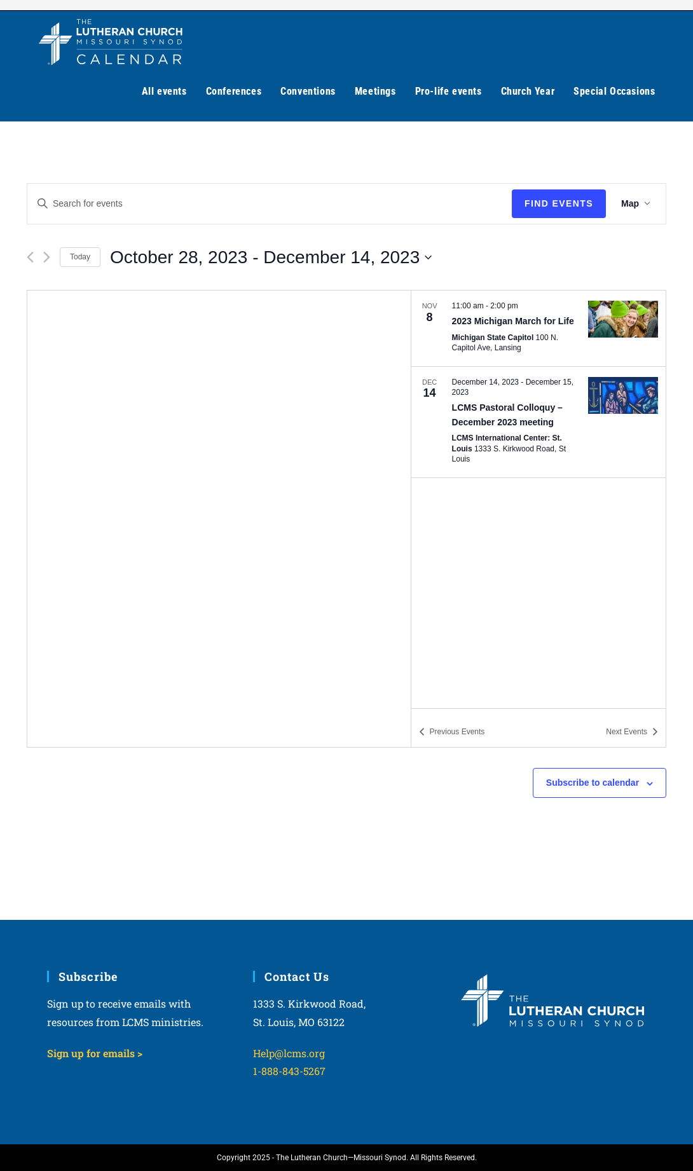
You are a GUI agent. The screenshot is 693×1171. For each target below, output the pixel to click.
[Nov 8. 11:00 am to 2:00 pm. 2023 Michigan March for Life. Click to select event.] (538, 328)
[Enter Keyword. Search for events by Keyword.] (269, 204)
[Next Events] (46, 257)
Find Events (559, 203)
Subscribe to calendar (592, 782)
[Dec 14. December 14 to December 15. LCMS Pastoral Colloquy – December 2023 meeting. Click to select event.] (538, 422)
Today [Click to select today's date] (80, 256)
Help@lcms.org (289, 1053)
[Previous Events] (30, 257)
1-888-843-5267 (289, 1071)
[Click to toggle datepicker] (271, 257)
